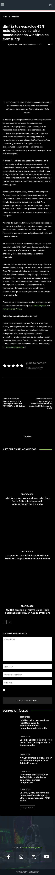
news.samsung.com (14, 347)
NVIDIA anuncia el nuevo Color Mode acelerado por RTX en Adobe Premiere (27, 611)
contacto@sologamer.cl (32, 847)
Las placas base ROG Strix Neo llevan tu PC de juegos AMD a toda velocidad (27, 557)
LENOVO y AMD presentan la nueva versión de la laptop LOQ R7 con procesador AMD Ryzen (35, 796)
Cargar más (27, 807)
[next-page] (9, 622)
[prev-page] (5, 622)
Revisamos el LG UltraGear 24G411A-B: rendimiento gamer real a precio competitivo (34, 778)
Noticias (20, 22)
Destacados (14, 17)
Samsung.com (40, 305)
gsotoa (13, 44)
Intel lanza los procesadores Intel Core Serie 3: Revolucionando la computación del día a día (27, 501)
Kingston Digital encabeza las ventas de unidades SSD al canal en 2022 (40, 404)
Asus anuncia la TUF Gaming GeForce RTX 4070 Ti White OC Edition (14, 403)
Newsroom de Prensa (12, 309)
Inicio (5, 17)
